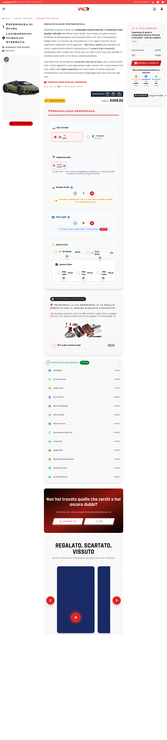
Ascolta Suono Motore (21, 123)
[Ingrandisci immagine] (6, 59)
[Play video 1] (76, 599)
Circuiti (6, 18)
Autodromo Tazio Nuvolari (23, 18)
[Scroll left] (50, 600)
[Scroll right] (116, 600)
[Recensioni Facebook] (146, 81)
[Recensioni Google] (136, 81)
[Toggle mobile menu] (3, 8)
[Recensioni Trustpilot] (156, 81)
